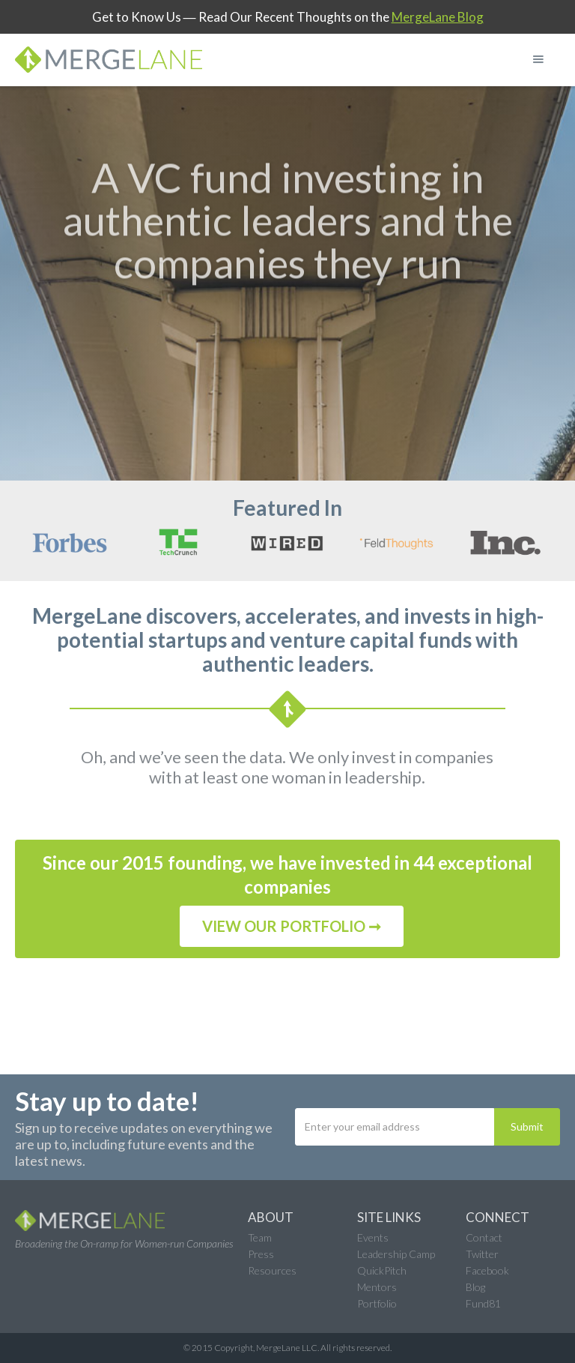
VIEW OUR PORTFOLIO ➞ (291, 926)
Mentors (377, 1287)
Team (260, 1237)
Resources (272, 1270)
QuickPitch (382, 1270)
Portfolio (377, 1303)
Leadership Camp (396, 1254)
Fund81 (483, 1303)
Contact (484, 1237)
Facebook (487, 1270)
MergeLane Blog (438, 17)
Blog (475, 1287)
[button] (538, 59)
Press (261, 1254)
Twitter (482, 1254)
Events (373, 1237)
